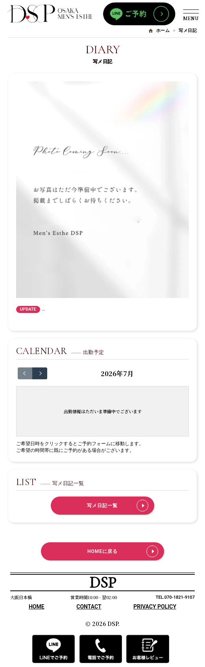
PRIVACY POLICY (154, 606)
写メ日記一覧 (102, 505)
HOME (36, 606)
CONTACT (88, 606)
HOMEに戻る (102, 551)
